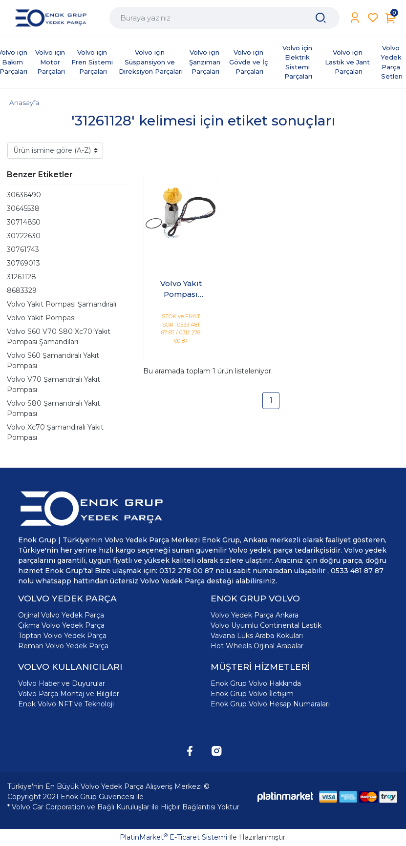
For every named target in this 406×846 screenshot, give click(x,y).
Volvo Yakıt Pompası (41, 317)
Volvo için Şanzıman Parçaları (205, 61)
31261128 (21, 276)
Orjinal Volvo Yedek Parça (61, 615)
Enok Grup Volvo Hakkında (256, 683)
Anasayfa (24, 102)
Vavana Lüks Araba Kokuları (257, 635)
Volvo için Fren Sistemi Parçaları (93, 61)
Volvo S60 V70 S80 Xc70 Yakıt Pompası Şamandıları (58, 336)
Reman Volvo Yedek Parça (63, 645)
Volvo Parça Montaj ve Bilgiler (68, 693)
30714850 (24, 222)
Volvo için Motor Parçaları (51, 61)
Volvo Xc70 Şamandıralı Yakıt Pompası (55, 432)
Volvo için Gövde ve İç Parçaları (249, 61)
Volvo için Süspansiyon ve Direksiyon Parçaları (151, 61)
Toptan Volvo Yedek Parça (62, 635)
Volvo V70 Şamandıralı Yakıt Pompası (53, 384)
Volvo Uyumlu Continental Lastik (266, 625)
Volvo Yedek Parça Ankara (255, 615)
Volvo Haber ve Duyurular (61, 683)
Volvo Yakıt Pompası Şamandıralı (61, 304)
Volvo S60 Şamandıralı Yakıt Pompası (53, 360)
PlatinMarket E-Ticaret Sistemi (173, 837)
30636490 (24, 194)
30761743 (23, 249)
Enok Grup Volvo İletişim (252, 693)
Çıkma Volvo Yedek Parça (61, 625)
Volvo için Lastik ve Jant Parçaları (348, 61)
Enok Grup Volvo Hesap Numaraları (270, 704)
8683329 (22, 290)
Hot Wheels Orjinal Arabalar (257, 645)
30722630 (24, 235)
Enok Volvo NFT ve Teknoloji (66, 704)
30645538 (23, 208)
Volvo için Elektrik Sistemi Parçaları (298, 62)
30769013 (23, 263)
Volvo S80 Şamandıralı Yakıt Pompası (53, 408)
